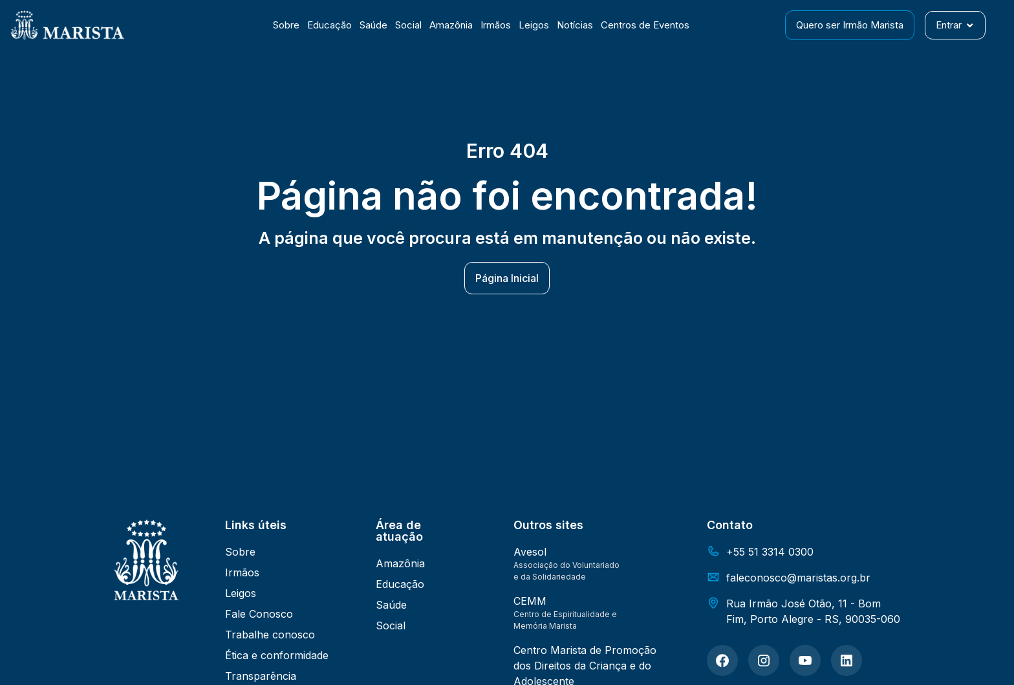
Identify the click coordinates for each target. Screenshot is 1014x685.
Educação (329, 25)
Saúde (373, 25)
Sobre (286, 25)
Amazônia (451, 25)
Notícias (575, 25)
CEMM (529, 600)
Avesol (529, 551)
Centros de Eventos (645, 25)
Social (408, 25)
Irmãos (495, 25)
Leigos (534, 25)
